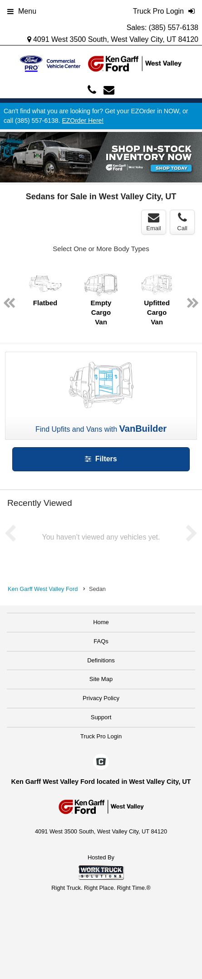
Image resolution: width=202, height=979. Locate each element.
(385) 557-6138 (173, 27)
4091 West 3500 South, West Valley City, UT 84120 (113, 39)
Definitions (101, 660)
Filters (101, 459)
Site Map (101, 679)
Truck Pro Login (101, 736)
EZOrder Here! (82, 120)
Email (153, 222)
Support (101, 717)
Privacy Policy (101, 698)
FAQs (101, 641)
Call (182, 222)
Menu (21, 11)
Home (101, 622)
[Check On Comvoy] (101, 762)
